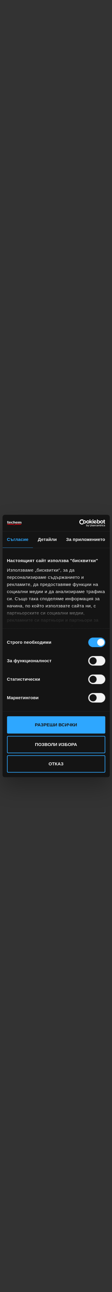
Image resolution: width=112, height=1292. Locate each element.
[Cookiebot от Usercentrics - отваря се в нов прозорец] (79, 523)
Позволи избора (56, 744)
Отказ (55, 763)
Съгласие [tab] (17, 539)
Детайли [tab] (47, 539)
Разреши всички (56, 724)
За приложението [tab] (85, 539)
